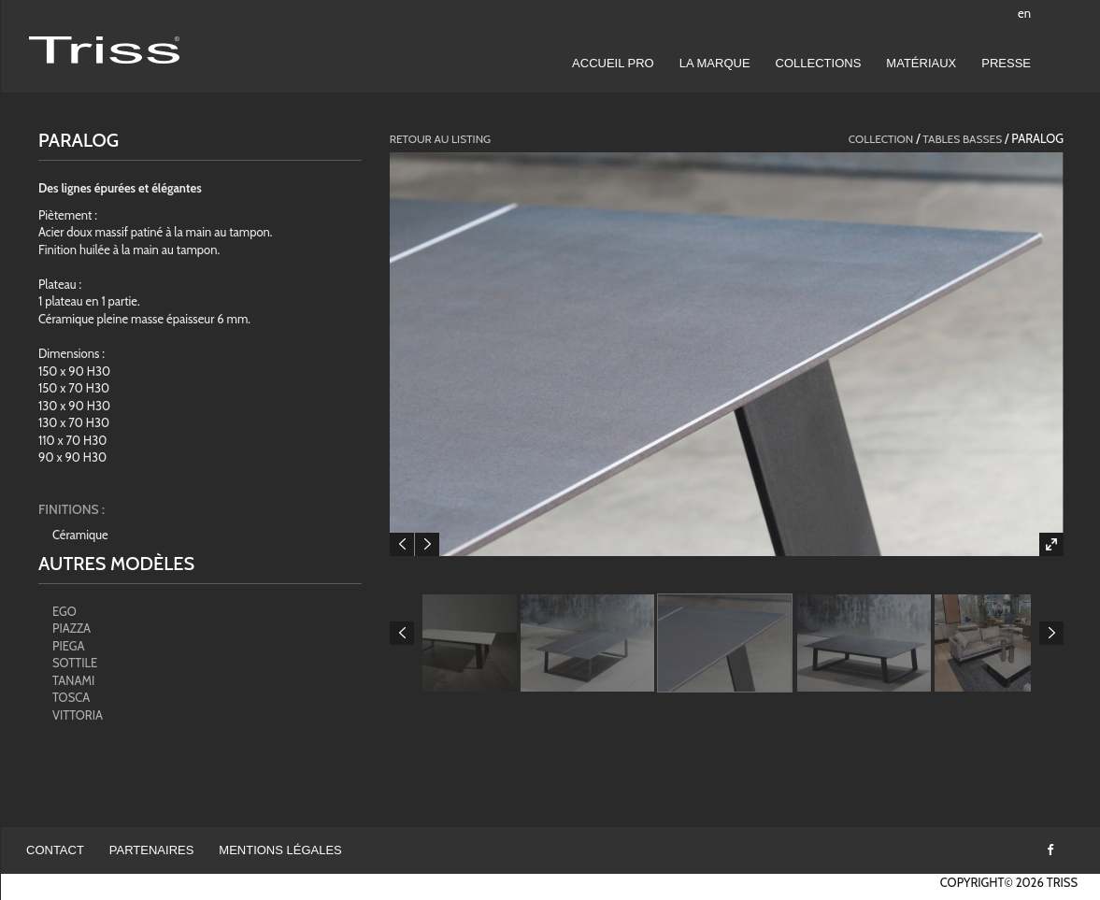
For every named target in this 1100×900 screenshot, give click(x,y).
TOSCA (71, 697)
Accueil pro (613, 63)
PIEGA (68, 645)
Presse (1006, 63)
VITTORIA (77, 714)
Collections (819, 63)
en (1024, 13)
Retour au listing (441, 139)
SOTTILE (74, 662)
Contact (55, 850)
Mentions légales (280, 850)
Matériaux (921, 63)
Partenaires (151, 850)
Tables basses (962, 139)
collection (881, 139)
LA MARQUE (714, 63)
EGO (64, 611)
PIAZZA (71, 628)
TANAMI (73, 680)
